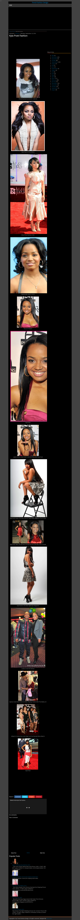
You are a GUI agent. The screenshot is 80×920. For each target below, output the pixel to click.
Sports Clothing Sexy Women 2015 (21, 865)
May (53, 55)
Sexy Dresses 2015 (17, 897)
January (54, 81)
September (55, 62)
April (53, 76)
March (53, 78)
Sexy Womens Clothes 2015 (19, 885)
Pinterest (38, 796)
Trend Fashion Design (40, 2)
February (54, 80)
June (53, 67)
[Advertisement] (40, 18)
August (53, 63)
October (54, 60)
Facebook (17, 796)
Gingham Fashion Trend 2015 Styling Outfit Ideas (25, 877)
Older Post (42, 853)
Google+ (31, 796)
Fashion (13, 31)
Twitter (25, 796)
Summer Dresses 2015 (18, 909)
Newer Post (13, 853)
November (54, 58)
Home (10, 5)
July (53, 65)
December (54, 57)
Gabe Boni (49, 918)
